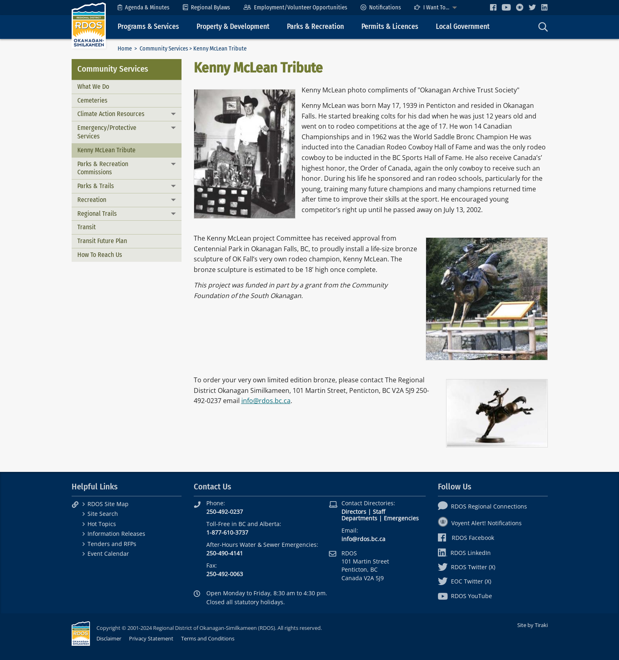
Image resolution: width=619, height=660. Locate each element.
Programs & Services (148, 26)
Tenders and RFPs (111, 544)
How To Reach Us (99, 255)
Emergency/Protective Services (106, 132)
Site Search (102, 513)
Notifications (381, 7)
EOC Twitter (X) (464, 581)
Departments (359, 518)
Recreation (91, 200)
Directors (353, 511)
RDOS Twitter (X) (466, 567)
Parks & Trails (95, 186)
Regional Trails (97, 213)
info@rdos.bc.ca (266, 400)
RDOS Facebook (466, 538)
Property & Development (233, 26)
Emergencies (401, 518)
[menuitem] (143, 7)
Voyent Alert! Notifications (480, 523)
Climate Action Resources (110, 114)
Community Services (164, 48)
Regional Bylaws (206, 7)
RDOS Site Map (108, 504)
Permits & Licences (389, 26)
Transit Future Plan (102, 241)
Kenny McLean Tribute (106, 150)
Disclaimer (108, 638)
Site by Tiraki (532, 625)
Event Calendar (108, 553)
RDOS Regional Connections (482, 506)
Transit (86, 227)
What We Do (93, 86)
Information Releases (116, 533)
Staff (379, 511)
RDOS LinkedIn (464, 553)
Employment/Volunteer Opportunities (295, 7)
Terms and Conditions (207, 638)
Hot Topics (101, 524)
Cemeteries (92, 100)
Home (125, 48)
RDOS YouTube (465, 596)
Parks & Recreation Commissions (102, 168)
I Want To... (431, 7)
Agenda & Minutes (143, 7)
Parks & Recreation (315, 26)
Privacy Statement (151, 638)
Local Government (463, 26)
